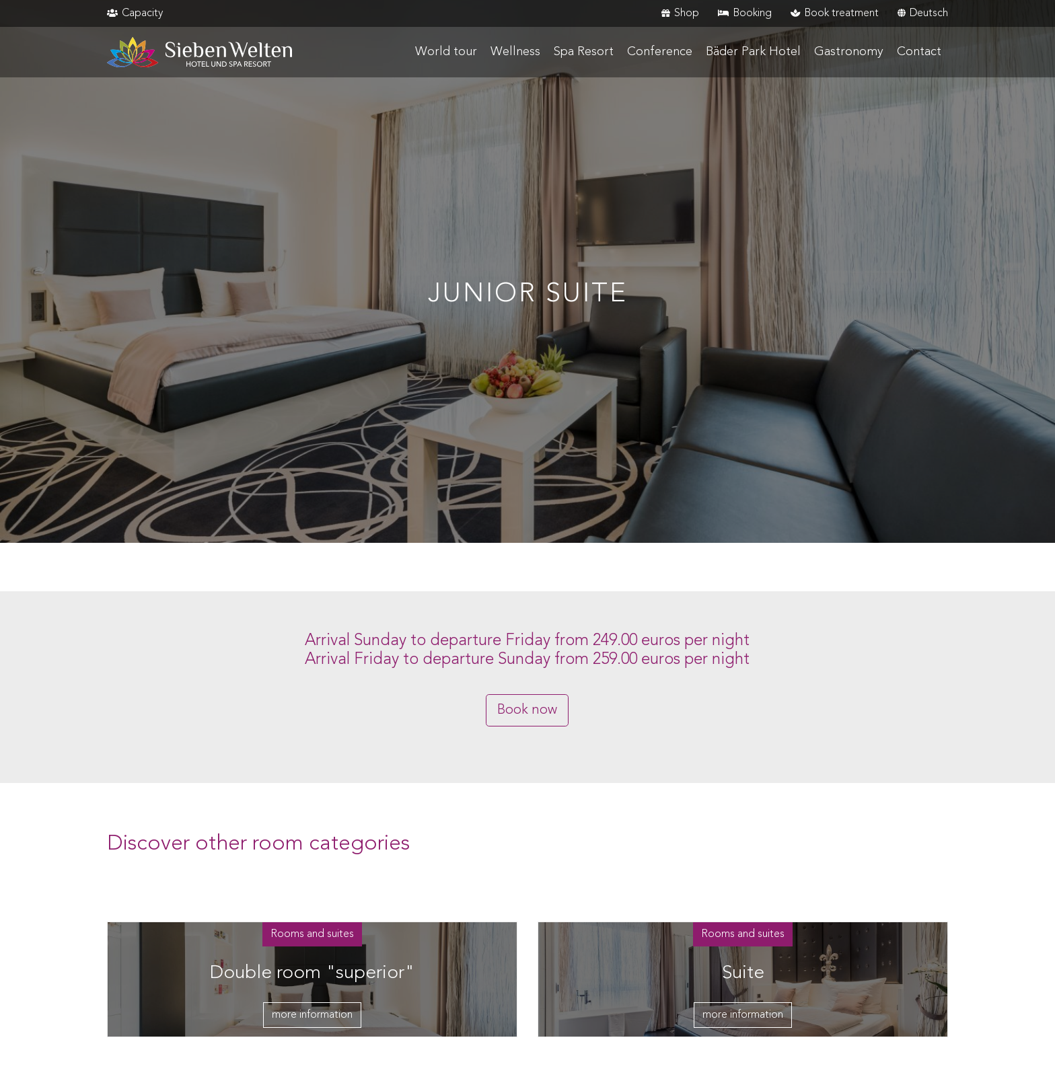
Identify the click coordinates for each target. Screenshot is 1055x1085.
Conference (659, 52)
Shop (680, 13)
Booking (745, 13)
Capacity (135, 13)
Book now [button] (527, 710)
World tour (446, 52)
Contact (919, 52)
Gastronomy (848, 52)
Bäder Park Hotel (753, 52)
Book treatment (835, 13)
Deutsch (923, 13)
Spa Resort (584, 52)
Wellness (515, 52)
